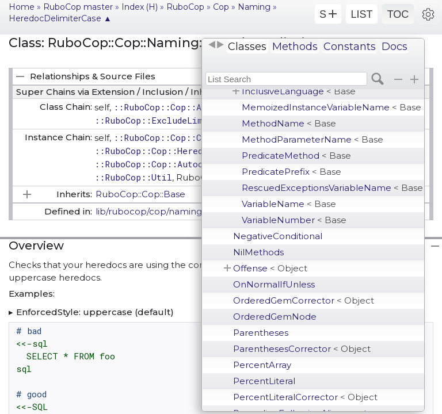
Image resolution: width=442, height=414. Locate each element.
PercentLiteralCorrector (305, 397)
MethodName (289, 123)
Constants (349, 46)
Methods (295, 46)
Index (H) (139, 7)
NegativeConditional (277, 236)
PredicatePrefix (291, 171)
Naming (254, 7)
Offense (270, 268)
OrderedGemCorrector (303, 300)
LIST (361, 14)
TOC (398, 14)
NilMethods (258, 252)
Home (22, 7)
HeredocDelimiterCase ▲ (60, 18)
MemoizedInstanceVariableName (331, 107)
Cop (221, 7)
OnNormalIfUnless (274, 284)
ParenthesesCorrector (302, 348)
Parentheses (260, 332)
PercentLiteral (264, 380)
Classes (247, 46)
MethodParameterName (312, 139)
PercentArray (262, 364)
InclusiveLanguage (299, 91)
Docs (394, 46)
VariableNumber (294, 219)
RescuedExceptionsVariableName (332, 187)
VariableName (289, 203)
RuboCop (185, 7)
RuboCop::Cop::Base (140, 194)
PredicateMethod (296, 155)
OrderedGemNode (275, 316)
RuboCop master (78, 7)
